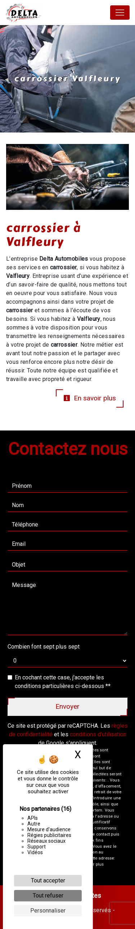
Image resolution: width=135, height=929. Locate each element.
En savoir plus (89, 398)
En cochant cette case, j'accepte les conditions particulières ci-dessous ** (63, 681)
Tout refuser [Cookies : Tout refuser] (48, 895)
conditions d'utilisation (98, 734)
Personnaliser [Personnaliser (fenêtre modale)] (48, 910)
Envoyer (67, 706)
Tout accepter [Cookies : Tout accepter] (48, 880)
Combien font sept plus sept (44, 646)
